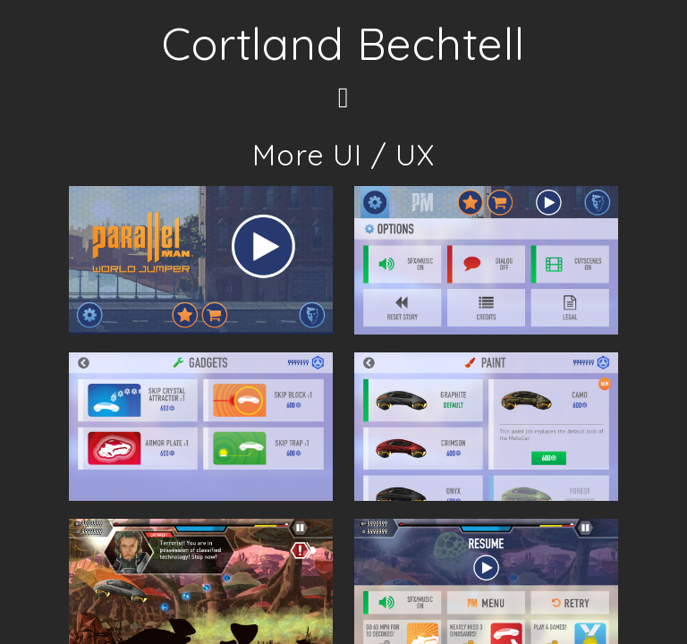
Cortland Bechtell (343, 43)
